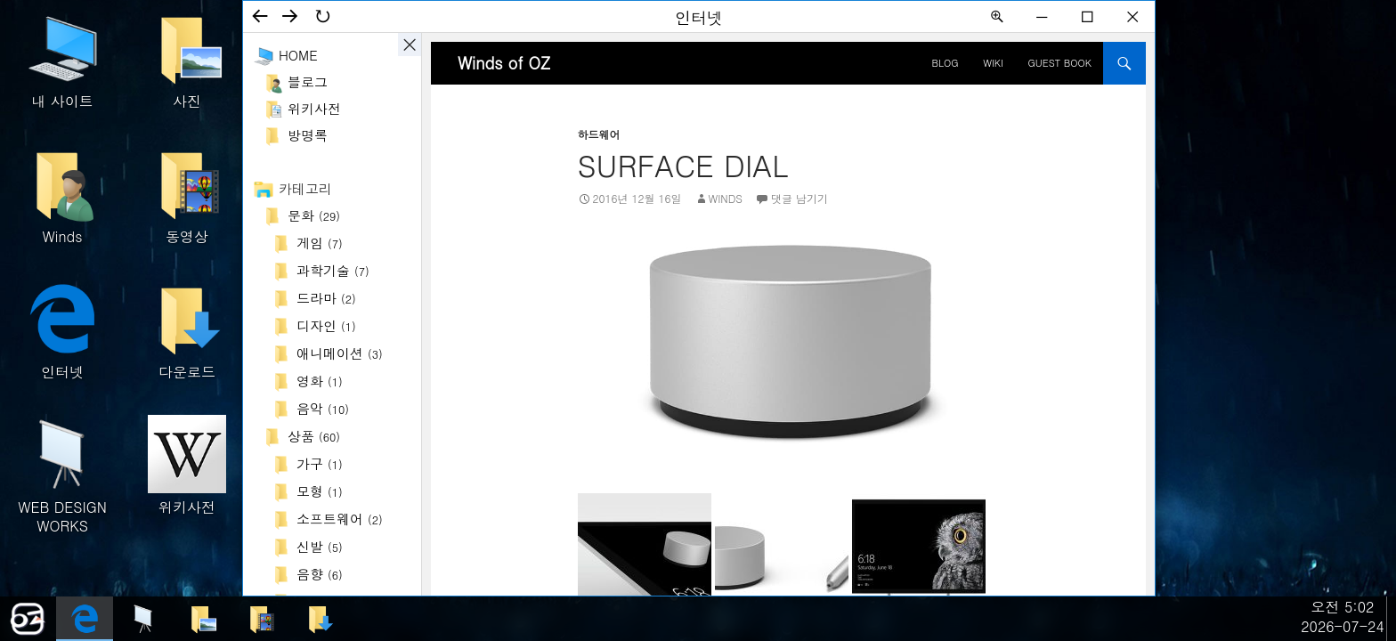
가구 (319, 463)
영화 (319, 380)
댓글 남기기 (799, 198)
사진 (187, 60)
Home (298, 54)
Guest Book (1060, 62)
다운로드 (187, 331)
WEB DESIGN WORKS (62, 474)
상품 (314, 435)
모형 (319, 491)
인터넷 (62, 331)
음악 (322, 408)
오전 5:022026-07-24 (1342, 616)
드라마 (326, 297)
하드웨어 (599, 134)
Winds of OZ (504, 63)
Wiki (993, 62)
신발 (319, 546)
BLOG (945, 62)
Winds (62, 195)
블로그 (308, 81)
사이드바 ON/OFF (409, 44)
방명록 (308, 135)
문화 (314, 215)
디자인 (326, 325)
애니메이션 (339, 353)
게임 (319, 242)
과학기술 (332, 270)
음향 (319, 573)
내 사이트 (62, 60)
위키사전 (187, 466)
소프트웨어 (339, 518)
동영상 (187, 195)
